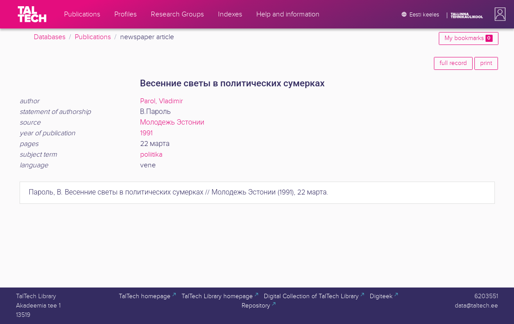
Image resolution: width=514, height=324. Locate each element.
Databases (49, 37)
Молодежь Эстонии (172, 122)
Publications (93, 37)
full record (453, 63)
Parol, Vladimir (161, 101)
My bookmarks (468, 38)
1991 (146, 133)
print (486, 63)
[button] (498, 14)
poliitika (151, 154)
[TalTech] (32, 14)
